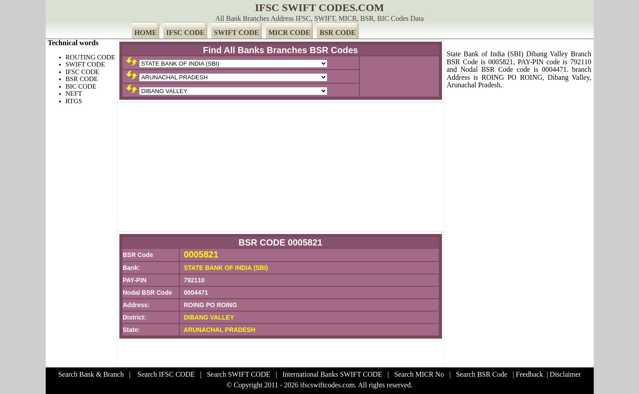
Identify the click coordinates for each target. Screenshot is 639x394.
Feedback (529, 374)
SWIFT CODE (236, 32)
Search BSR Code (482, 374)
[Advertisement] (280, 167)
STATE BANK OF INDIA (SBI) (226, 267)
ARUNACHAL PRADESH (220, 329)
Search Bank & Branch (91, 374)
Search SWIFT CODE (238, 374)
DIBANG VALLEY (209, 317)
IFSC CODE (185, 32)
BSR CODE (337, 32)
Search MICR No (419, 374)
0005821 (201, 254)
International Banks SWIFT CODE (332, 374)
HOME (145, 32)
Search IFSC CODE (166, 374)
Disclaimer (565, 374)
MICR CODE (289, 32)
